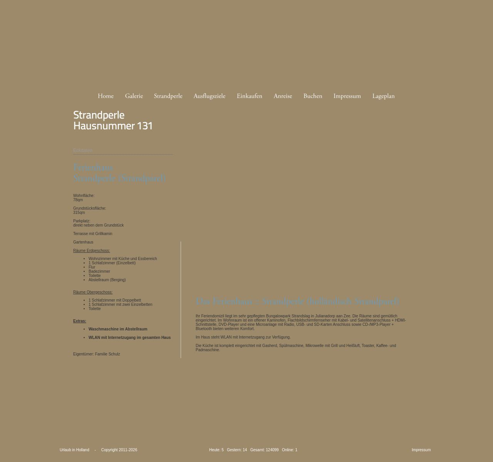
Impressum (421, 450)
